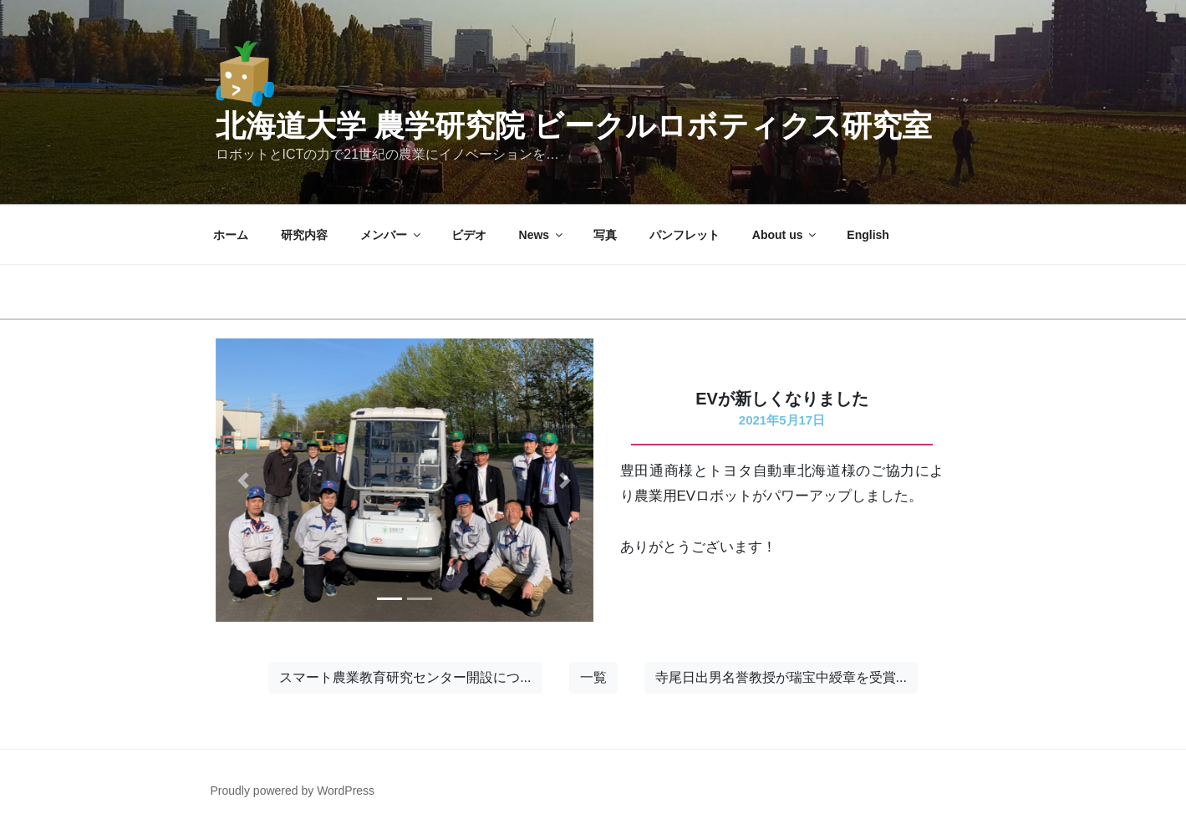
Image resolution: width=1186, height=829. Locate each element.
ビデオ (468, 235)
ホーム (230, 235)
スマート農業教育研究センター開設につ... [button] (405, 677)
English (868, 235)
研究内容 (304, 235)
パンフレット (684, 235)
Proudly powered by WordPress (293, 790)
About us (785, 235)
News (542, 235)
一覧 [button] (593, 677)
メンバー (391, 235)
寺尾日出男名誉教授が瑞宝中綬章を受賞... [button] (781, 677)
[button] (244, 480)
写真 (605, 235)
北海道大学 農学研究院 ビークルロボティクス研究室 (574, 126)
